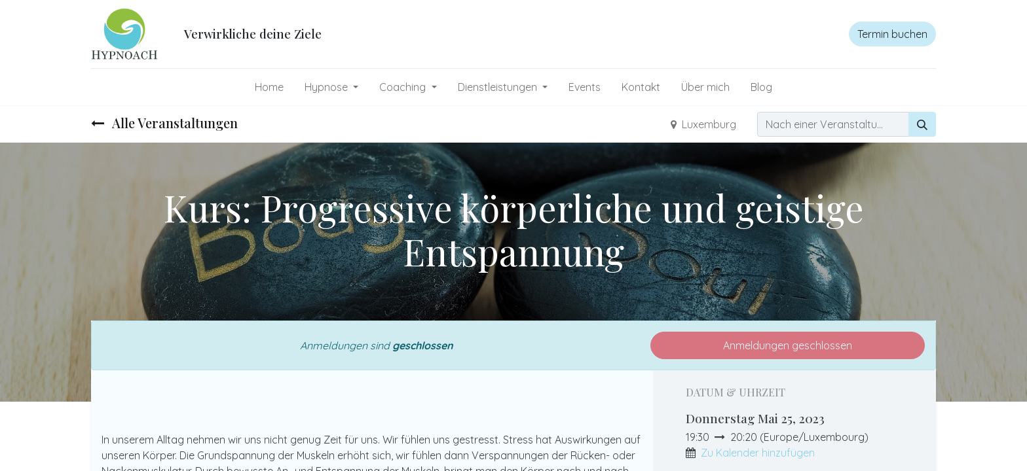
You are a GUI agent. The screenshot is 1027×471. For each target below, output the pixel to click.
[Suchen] (922, 124)
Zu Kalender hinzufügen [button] (758, 452)
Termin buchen (892, 34)
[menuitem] (269, 87)
